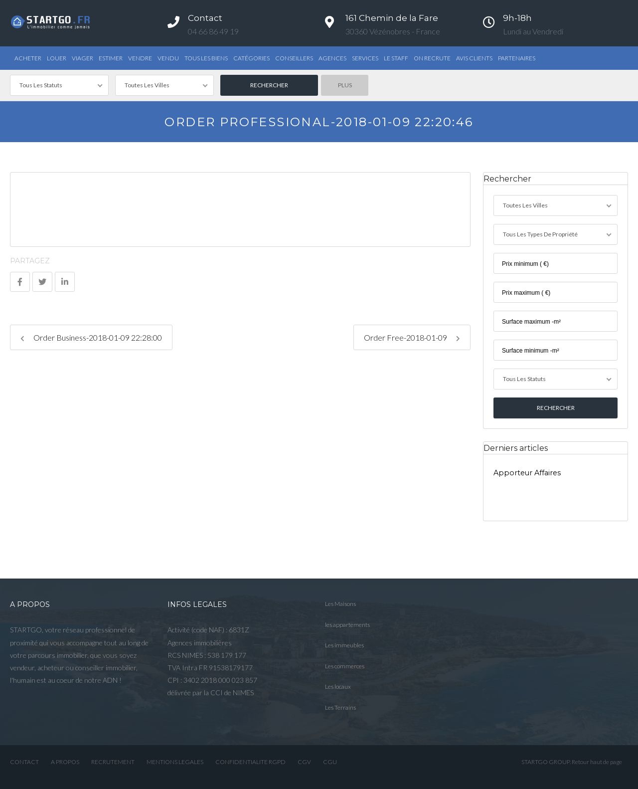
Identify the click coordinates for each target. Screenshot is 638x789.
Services (365, 58)
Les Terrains (340, 707)
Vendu (168, 58)
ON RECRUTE (432, 58)
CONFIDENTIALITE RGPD (250, 762)
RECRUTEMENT (113, 762)
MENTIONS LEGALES (175, 762)
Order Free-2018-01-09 (412, 337)
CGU (330, 762)
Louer (56, 58)
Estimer (111, 58)
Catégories (251, 58)
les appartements (347, 624)
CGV (304, 762)
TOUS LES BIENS (206, 58)
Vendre (140, 58)
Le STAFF (396, 58)
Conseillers (294, 58)
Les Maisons (340, 603)
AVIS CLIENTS (474, 58)
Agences (332, 58)
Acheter (27, 58)
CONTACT (24, 762)
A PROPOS (65, 762)
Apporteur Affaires (527, 472)
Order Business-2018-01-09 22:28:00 (91, 337)
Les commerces (344, 666)
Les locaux (338, 686)
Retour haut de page (597, 762)
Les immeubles (344, 645)
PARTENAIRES (516, 58)
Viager (82, 58)
